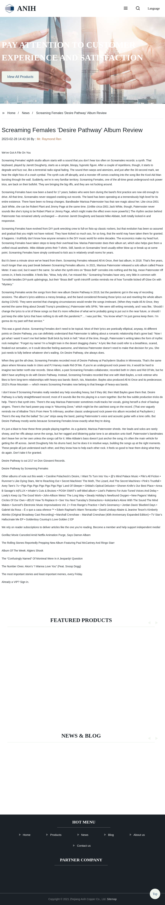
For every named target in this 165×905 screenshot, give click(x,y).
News (26, 113)
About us (144, 834)
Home (11, 113)
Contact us (89, 845)
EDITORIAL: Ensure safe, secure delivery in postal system (65, 792)
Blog (116, 834)
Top (155, 894)
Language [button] (154, 8)
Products (61, 834)
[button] (125, 8)
